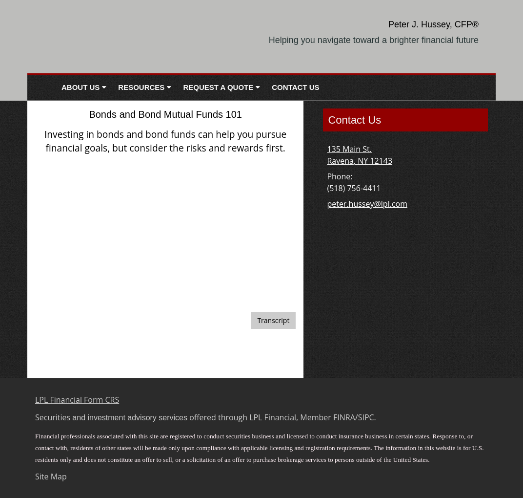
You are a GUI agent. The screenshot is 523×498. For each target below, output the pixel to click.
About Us (80, 87)
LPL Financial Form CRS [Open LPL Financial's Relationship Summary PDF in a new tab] (77, 399)
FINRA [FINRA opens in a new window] (344, 417)
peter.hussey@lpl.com (367, 203)
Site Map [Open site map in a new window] (51, 476)
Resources (141, 87)
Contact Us (295, 87)
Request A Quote (218, 87)
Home (41, 87)
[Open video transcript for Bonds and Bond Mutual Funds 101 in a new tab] (273, 320)
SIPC (366, 417)
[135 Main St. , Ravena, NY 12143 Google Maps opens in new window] (359, 155)
